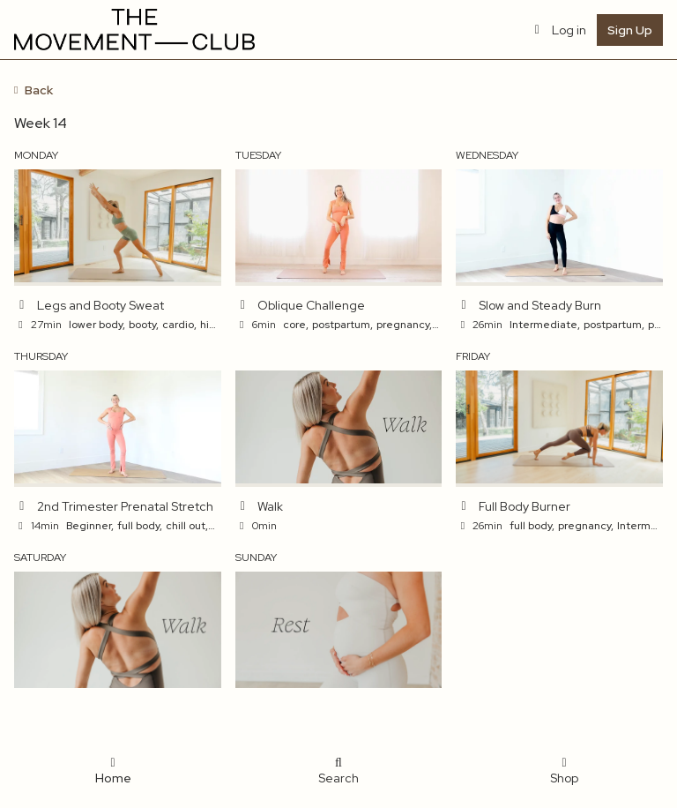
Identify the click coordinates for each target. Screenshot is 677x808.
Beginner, (90, 526)
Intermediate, (545, 325)
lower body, (97, 325)
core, (296, 325)
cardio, (179, 325)
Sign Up (629, 30)
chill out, (187, 526)
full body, (139, 526)
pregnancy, (404, 325)
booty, (144, 325)
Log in (558, 30)
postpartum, (342, 325)
